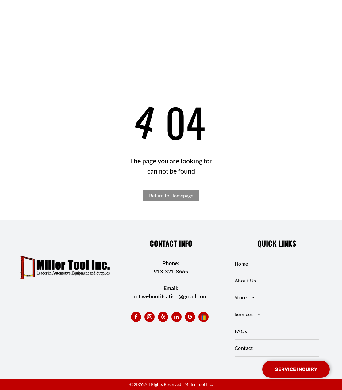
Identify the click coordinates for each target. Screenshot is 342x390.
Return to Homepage (171, 195)
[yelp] (163, 317)
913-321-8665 (171, 271)
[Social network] (203, 317)
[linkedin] (176, 317)
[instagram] (149, 317)
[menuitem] (277, 263)
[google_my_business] (190, 317)
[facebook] (136, 317)
